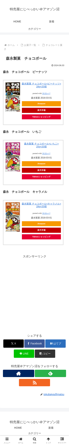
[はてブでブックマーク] (55, 343)
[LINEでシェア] (24, 354)
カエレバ (46, 93)
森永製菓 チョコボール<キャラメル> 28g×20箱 (41, 205)
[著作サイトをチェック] (18, 373)
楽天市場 (41, 110)
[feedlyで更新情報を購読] (50, 373)
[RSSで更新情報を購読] (34, 382)
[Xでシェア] (13, 343)
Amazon (41, 103)
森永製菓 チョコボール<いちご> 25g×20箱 (41, 145)
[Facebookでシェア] (34, 343)
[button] (45, 354)
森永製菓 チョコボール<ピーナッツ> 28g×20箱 (41, 85)
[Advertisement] (34, 293)
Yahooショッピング (41, 117)
